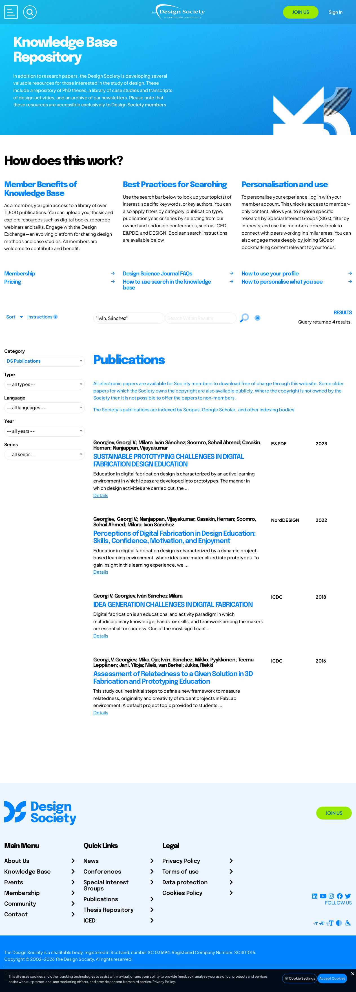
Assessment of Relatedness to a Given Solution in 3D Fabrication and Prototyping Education (173, 678)
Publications (100, 900)
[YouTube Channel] (323, 896)
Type (9, 374)
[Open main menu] (11, 12)
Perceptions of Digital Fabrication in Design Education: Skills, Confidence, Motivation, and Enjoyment (174, 537)
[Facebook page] (340, 896)
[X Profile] (348, 896)
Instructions (42, 317)
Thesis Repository (108, 910)
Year (9, 421)
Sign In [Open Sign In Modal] (335, 12)
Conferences (102, 872)
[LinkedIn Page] (315, 896)
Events (13, 883)
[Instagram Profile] (331, 896)
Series (11, 444)
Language (14, 398)
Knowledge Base (27, 872)
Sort (10, 317)
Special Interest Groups (106, 886)
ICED (89, 921)
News (91, 861)
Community (20, 904)
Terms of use (180, 872)
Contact (16, 915)
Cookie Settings (299, 978)
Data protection (185, 883)
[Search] (30, 12)
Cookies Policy (182, 893)
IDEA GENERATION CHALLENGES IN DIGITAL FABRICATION (173, 605)
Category (14, 351)
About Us (16, 861)
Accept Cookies (332, 978)
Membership (22, 893)
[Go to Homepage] (178, 12)
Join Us (300, 12)
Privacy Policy (181, 861)
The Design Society (75, 959)
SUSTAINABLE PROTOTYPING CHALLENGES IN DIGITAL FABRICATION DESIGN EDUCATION (168, 461)
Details (100, 495)
